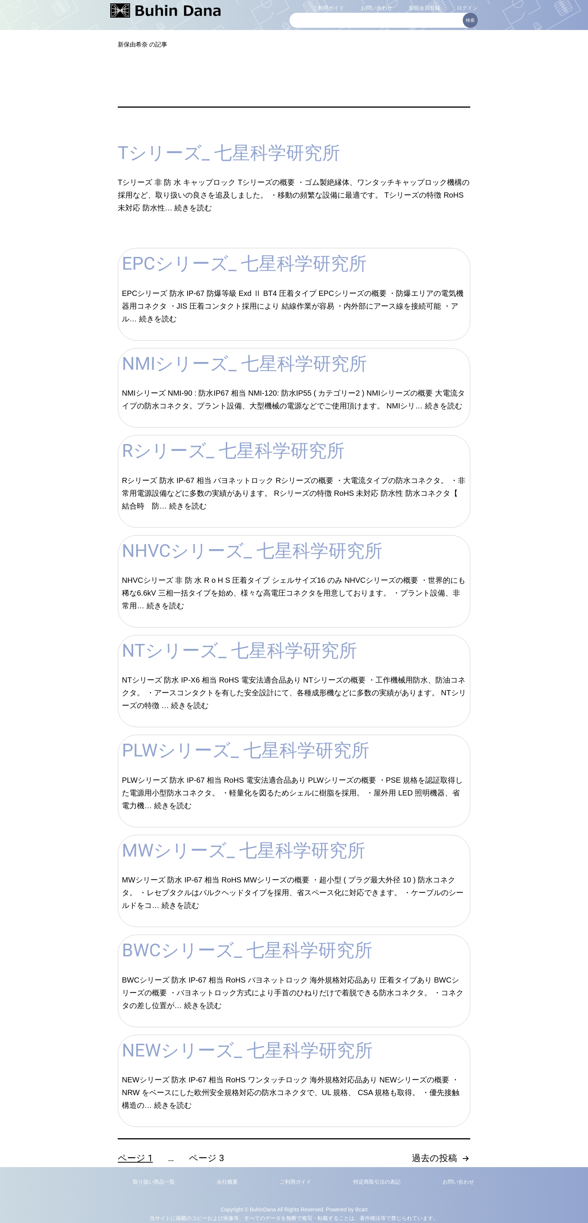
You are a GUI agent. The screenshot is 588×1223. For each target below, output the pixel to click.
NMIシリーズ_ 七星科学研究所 (244, 363)
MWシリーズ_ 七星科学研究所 (243, 850)
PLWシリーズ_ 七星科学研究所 (245, 750)
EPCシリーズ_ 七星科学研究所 (244, 263)
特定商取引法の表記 (376, 1182)
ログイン (467, 8)
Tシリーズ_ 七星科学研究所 (229, 153)
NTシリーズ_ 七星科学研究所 (239, 650)
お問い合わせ (376, 8)
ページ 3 (206, 1158)
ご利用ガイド (328, 8)
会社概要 (227, 1182)
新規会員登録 (424, 8)
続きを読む (193, 208)
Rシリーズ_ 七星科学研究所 (233, 450)
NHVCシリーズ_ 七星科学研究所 (252, 550)
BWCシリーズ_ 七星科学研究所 (247, 950)
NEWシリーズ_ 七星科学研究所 (247, 1050)
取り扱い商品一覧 (154, 1182)
